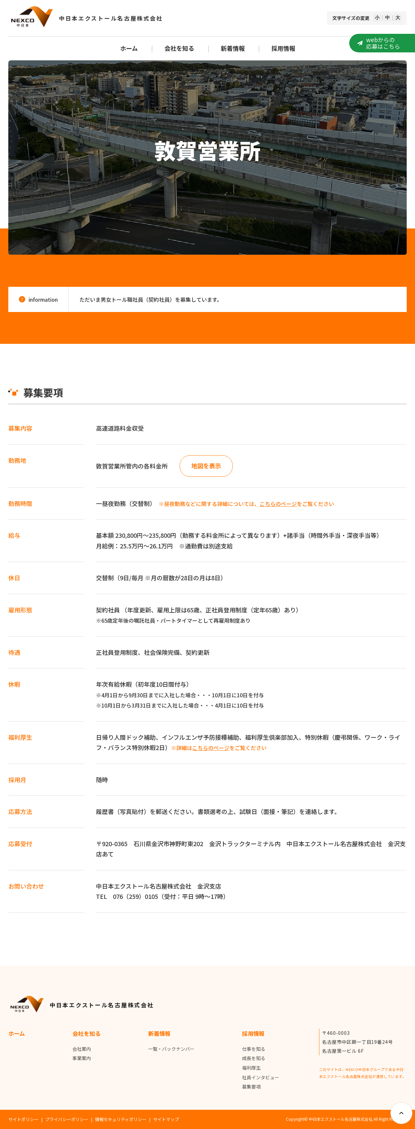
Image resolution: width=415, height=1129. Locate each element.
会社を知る (179, 48)
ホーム (129, 48)
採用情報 (283, 48)
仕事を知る (253, 1048)
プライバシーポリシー (66, 1119)
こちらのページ (278, 504)
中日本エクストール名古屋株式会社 (111, 18)
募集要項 (251, 1087)
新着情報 (233, 48)
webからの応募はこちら (383, 42)
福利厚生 (251, 1068)
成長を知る (253, 1058)
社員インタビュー (260, 1077)
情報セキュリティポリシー (120, 1119)
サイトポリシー (23, 1119)
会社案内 (81, 1048)
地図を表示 (206, 466)
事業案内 (81, 1058)
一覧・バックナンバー (171, 1048)
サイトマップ (166, 1119)
